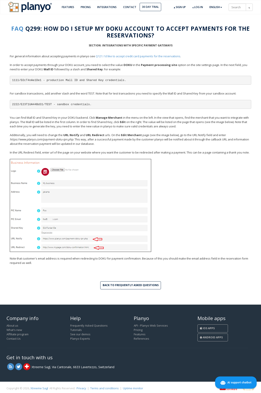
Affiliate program (17, 334)
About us (12, 325)
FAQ (17, 28)
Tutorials (76, 330)
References (141, 339)
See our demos (80, 334)
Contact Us (14, 339)
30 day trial (150, 7)
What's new (14, 330)
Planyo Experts (80, 339)
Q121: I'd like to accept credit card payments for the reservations (138, 56)
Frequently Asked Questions (89, 325)
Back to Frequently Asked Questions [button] (131, 285)
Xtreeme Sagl (39, 388)
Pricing (86, 7)
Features (68, 7)
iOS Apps (207, 328)
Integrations (107, 7)
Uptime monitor (133, 388)
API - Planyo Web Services (151, 325)
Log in (197, 7)
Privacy (81, 388)
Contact (129, 7)
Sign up (180, 7)
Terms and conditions (104, 388)
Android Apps (211, 337)
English (215, 7)
